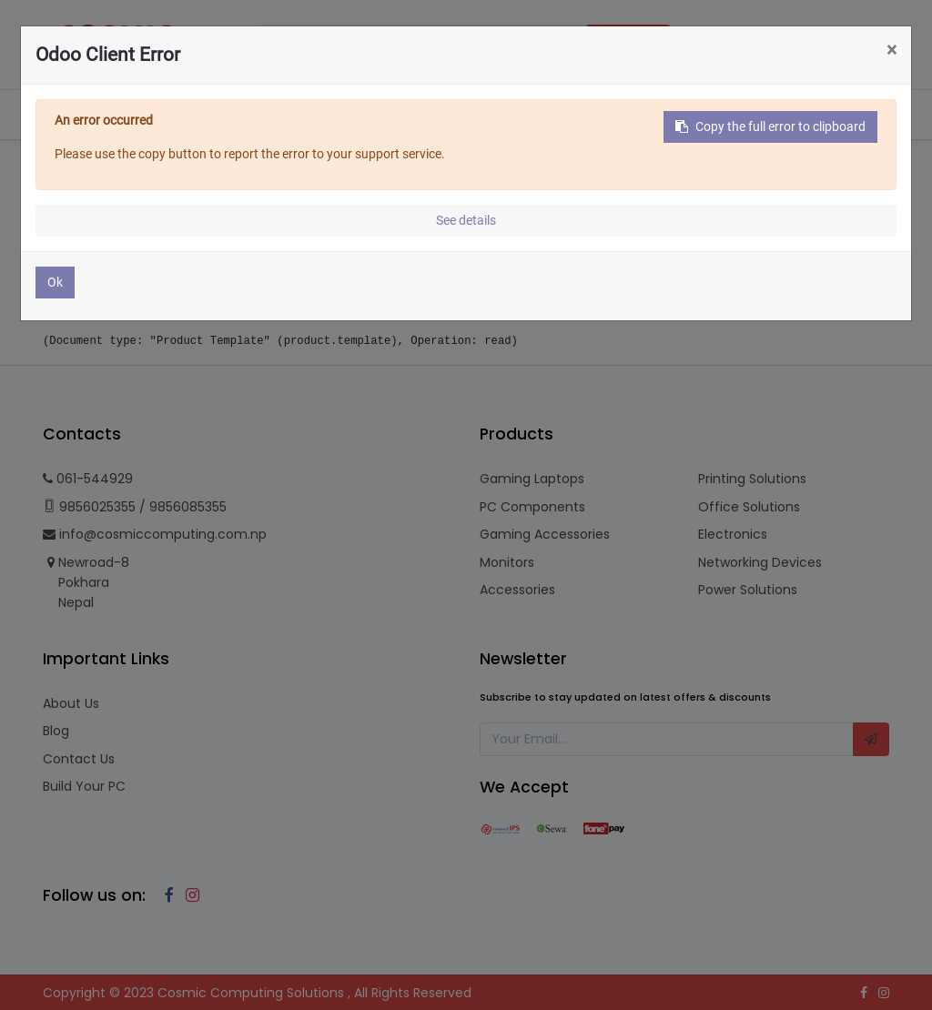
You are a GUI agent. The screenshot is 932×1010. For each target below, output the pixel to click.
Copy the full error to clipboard (770, 126)
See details (466, 220)
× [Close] (891, 50)
